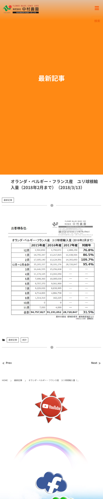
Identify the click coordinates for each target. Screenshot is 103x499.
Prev (7, 363)
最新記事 (8, 200)
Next (96, 363)
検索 (97, 21)
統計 (24, 339)
